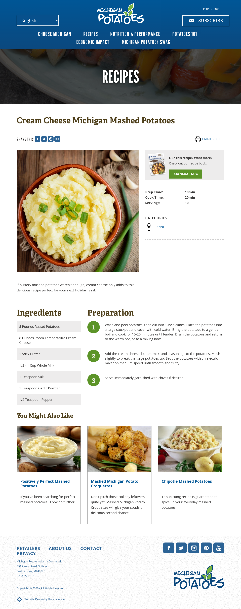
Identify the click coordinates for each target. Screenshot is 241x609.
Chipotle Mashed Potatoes (187, 481)
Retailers (28, 548)
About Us (60, 548)
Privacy (26, 553)
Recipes (90, 34)
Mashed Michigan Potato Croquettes (114, 484)
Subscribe (206, 20)
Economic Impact (92, 42)
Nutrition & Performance (135, 34)
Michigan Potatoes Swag (146, 42)
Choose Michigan (54, 34)
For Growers (213, 9)
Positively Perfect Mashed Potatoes (45, 484)
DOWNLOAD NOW (185, 174)
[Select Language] (38, 20)
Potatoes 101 (184, 34)
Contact (91, 548)
